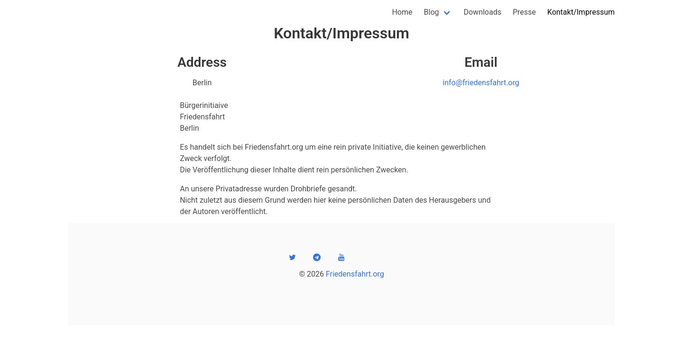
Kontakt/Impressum (581, 12)
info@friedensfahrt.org (481, 82)
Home (402, 12)
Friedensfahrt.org (355, 273)
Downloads (482, 12)
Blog (431, 12)
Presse (524, 12)
